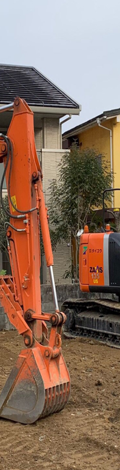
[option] (60, 235)
